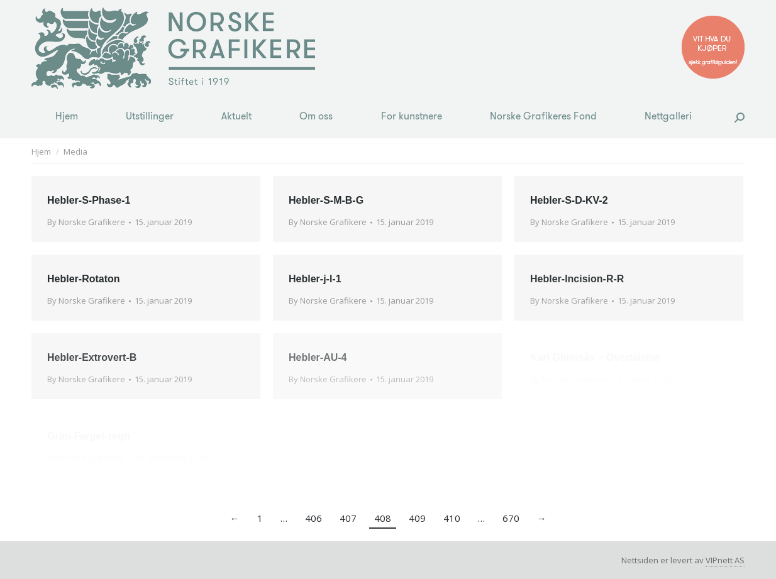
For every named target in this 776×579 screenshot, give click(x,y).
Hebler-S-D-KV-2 (569, 200)
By (86, 222)
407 (348, 518)
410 (451, 518)
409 (417, 518)
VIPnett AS (725, 560)
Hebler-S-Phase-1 (89, 200)
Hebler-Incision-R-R (577, 278)
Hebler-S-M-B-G (326, 200)
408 (382, 518)
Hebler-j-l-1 (315, 278)
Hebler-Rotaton (83, 278)
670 (510, 518)
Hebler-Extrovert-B (91, 357)
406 (313, 518)
